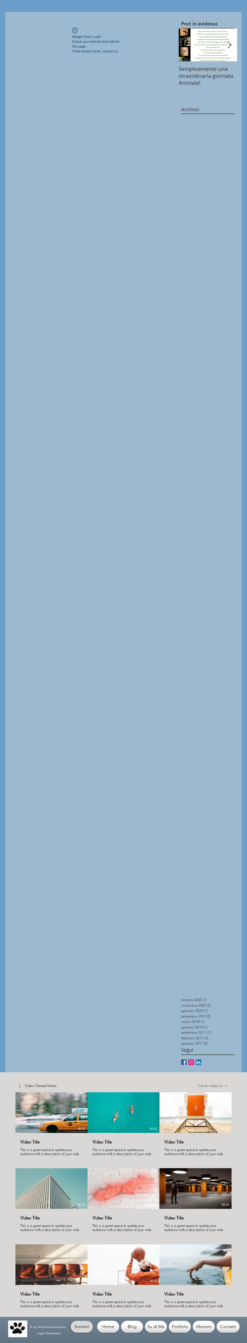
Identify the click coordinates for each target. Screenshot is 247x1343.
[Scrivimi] (82, 1327)
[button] (37, 1085)
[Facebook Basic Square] (184, 1062)
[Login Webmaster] (49, 1333)
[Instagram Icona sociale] (191, 1062)
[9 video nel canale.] (123, 1200)
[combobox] (213, 1086)
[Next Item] (229, 45)
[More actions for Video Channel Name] (37, 1085)
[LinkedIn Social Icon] (198, 1062)
